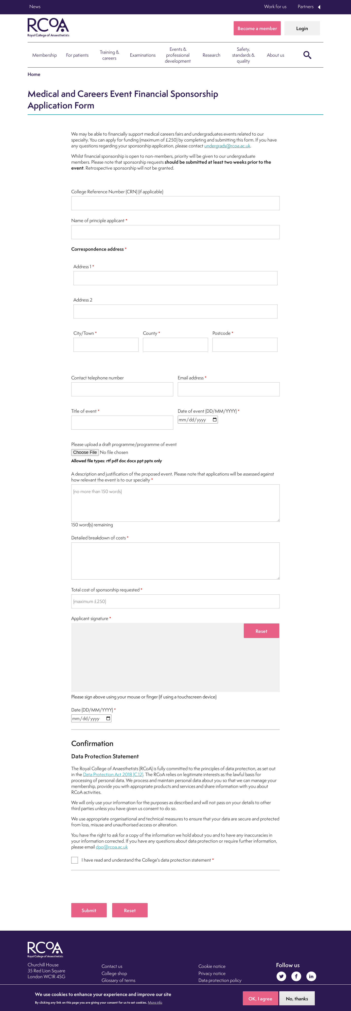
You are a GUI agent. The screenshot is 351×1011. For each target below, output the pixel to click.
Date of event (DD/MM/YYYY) (207, 411)
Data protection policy (220, 980)
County (150, 333)
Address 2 (82, 300)
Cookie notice (212, 966)
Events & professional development (178, 55)
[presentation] (108, 889)
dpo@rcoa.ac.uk (112, 847)
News (34, 6)
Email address (191, 378)
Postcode (221, 333)
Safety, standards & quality (243, 55)
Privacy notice (212, 973)
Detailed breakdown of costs (98, 538)
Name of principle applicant (97, 220)
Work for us (275, 6)
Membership (44, 55)
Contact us (112, 966)
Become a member (257, 28)
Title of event (84, 411)
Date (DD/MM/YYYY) (92, 710)
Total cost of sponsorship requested (105, 590)
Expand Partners (319, 7)
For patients (77, 55)
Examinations (143, 55)
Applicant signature (89, 618)
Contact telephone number (97, 378)
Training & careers (109, 55)
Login (302, 28)
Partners (306, 6)
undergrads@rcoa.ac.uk (227, 145)
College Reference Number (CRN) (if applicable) (117, 192)
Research (211, 55)
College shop (114, 973)
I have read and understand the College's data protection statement (146, 860)
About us (275, 55)
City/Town (83, 333)
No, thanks (297, 998)
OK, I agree (260, 998)
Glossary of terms (118, 980)
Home (34, 74)
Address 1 (82, 266)
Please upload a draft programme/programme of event (124, 444)
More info (155, 1002)
